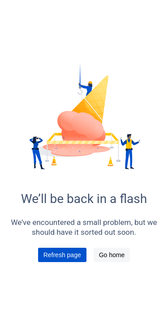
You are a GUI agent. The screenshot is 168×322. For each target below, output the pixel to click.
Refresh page (62, 254)
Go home (112, 254)
